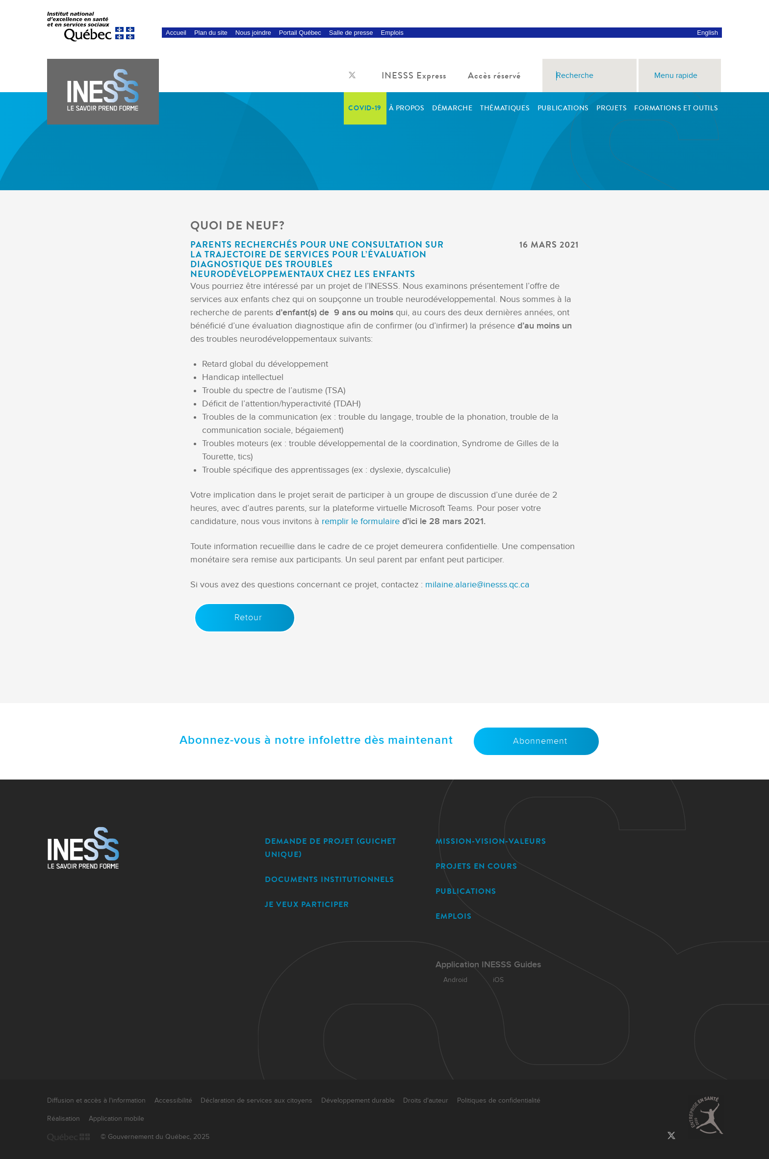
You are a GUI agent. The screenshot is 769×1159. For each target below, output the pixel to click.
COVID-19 (365, 108)
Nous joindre (253, 32)
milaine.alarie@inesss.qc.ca (477, 585)
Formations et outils (676, 108)
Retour (244, 617)
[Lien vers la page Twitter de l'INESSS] (352, 75)
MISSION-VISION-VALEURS (491, 841)
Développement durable (358, 1101)
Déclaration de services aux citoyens (256, 1101)
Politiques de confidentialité (498, 1101)
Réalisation (63, 1119)
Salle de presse (351, 32)
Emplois (392, 32)
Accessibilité (173, 1101)
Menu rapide (679, 75)
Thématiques (505, 108)
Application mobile (116, 1119)
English (707, 32)
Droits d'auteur (425, 1101)
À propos (407, 108)
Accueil (176, 32)
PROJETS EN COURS (476, 866)
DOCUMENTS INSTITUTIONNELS (329, 879)
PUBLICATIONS (466, 891)
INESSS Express (418, 75)
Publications (563, 108)
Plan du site (211, 32)
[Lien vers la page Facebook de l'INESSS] (342, 76)
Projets (611, 108)
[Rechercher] (627, 75)
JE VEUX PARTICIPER (307, 904)
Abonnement (536, 741)
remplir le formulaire (361, 521)
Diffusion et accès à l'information (96, 1101)
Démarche (452, 108)
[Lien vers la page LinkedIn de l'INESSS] (362, 76)
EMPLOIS (454, 916)
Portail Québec (300, 32)
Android (451, 980)
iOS (494, 980)
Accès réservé (498, 75)
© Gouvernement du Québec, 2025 (155, 1137)
